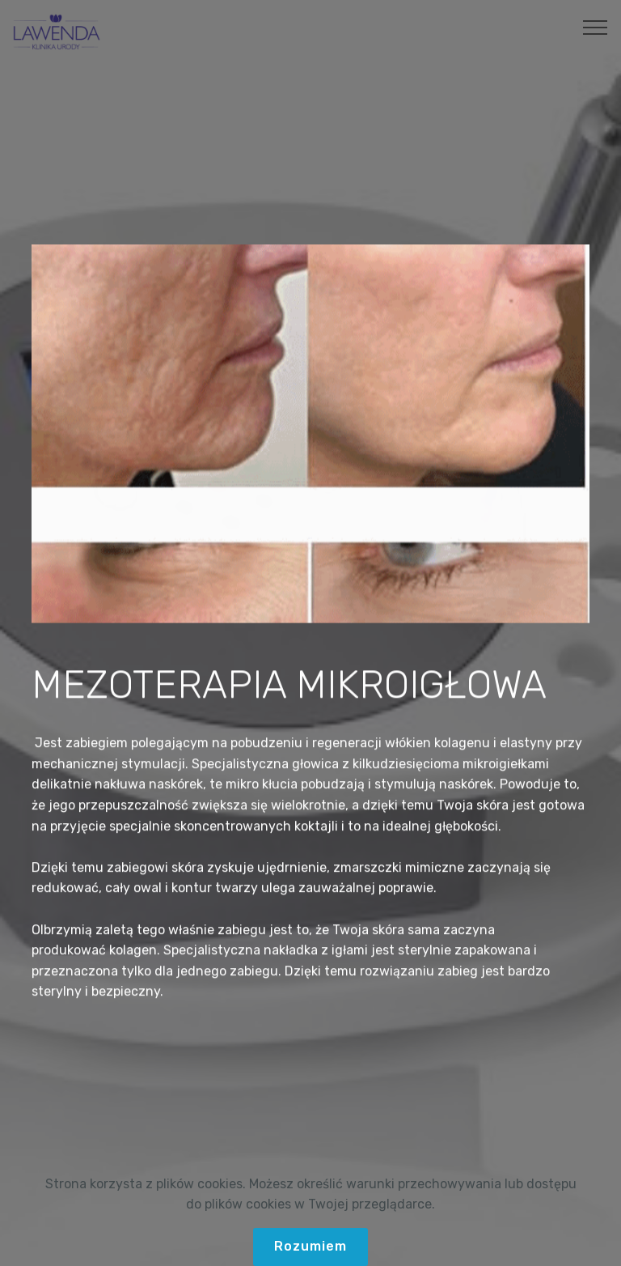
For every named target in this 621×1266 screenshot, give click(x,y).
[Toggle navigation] (595, 26)
